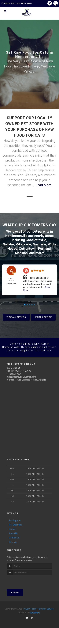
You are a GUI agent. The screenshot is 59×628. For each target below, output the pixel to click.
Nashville (39, 244)
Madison (21, 253)
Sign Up (15, 592)
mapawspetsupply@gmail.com (21, 376)
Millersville (23, 244)
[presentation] (22, 580)
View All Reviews (16, 317)
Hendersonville (16, 236)
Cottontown (27, 248)
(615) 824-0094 (14, 373)
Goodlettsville (36, 240)
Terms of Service (46, 608)
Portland (44, 248)
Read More (43, 185)
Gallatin (8, 244)
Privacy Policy (29, 608)
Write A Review (43, 317)
